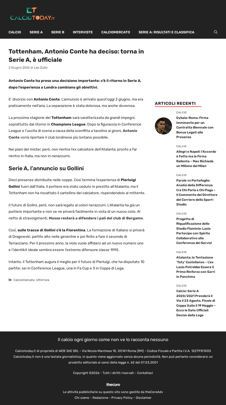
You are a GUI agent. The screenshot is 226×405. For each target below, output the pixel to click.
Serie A (36, 32)
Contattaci (145, 373)
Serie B (57, 32)
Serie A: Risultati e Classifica (166, 32)
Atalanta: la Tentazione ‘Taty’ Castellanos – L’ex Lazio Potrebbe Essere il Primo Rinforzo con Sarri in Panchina (195, 267)
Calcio (15, 32)
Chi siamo (82, 398)
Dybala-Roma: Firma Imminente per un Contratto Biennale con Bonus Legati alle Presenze (195, 127)
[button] (216, 32)
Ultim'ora (42, 280)
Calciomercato (115, 32)
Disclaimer (143, 398)
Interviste (83, 32)
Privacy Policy (122, 398)
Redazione (100, 398)
